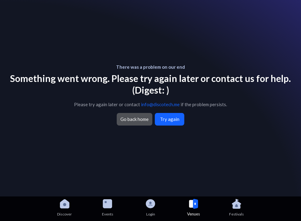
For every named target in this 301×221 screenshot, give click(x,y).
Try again (169, 119)
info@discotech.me (160, 104)
